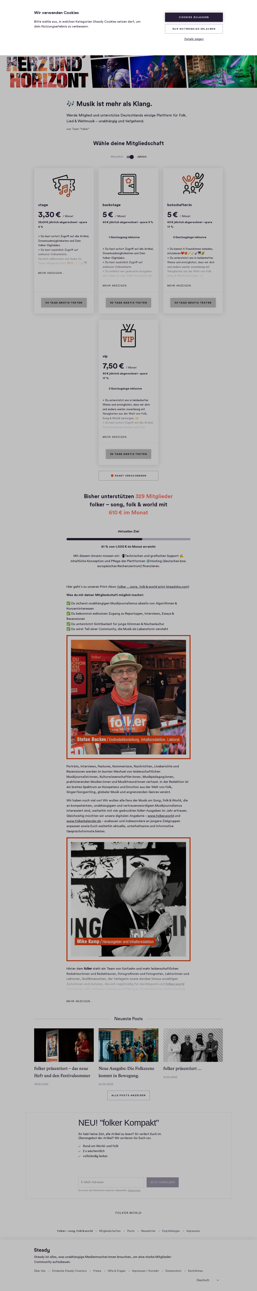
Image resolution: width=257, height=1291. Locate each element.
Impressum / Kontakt (145, 1271)
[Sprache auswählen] (208, 1280)
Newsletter (148, 1231)
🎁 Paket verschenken (129, 476)
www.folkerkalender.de (83, 821)
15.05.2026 (170, 1077)
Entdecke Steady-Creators (69, 1271)
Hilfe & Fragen (116, 1271)
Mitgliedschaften (110, 1231)
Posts (131, 1231)
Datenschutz (173, 1271)
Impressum (193, 1231)
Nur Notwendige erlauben (193, 29)
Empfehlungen (171, 1231)
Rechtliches (195, 1271)
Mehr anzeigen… (51, 273)
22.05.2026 (106, 1084)
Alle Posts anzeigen (128, 1095)
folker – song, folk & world (75, 1231)
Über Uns (40, 1271)
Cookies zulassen (194, 17)
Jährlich (142, 156)
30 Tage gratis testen (63, 303)
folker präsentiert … (182, 1068)
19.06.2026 (41, 1084)
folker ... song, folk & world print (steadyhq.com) (153, 586)
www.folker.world (161, 815)
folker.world (128, 1213)
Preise (97, 1271)
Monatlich (117, 156)
